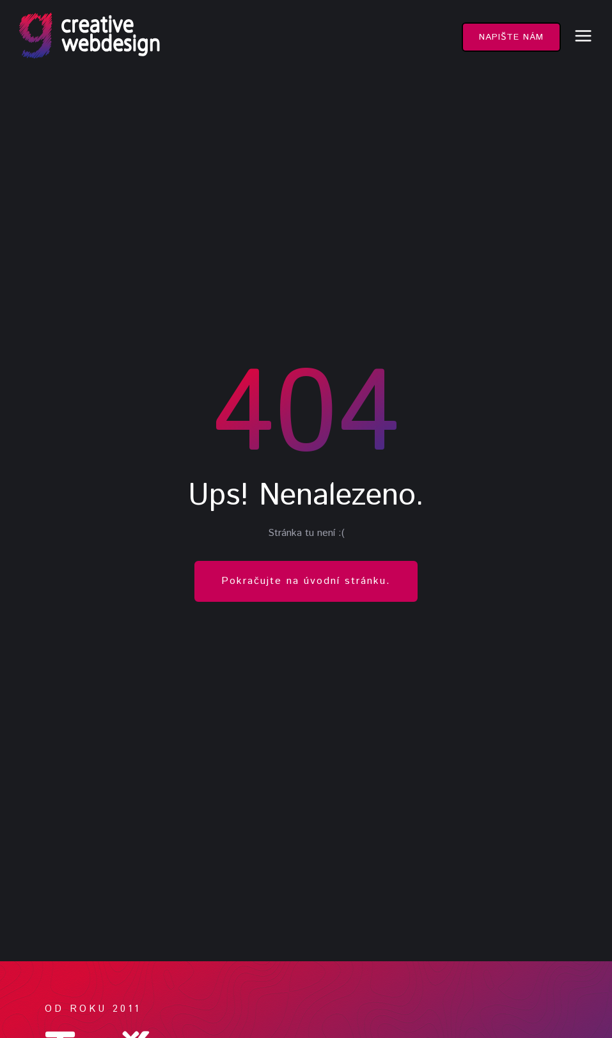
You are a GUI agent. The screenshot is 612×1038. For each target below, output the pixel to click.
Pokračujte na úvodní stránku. (306, 581)
